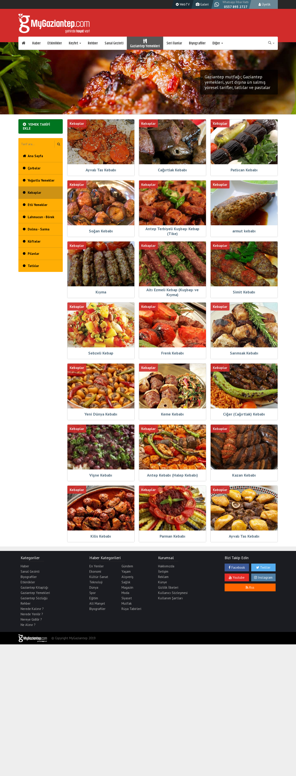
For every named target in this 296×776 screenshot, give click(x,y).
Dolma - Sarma (38, 229)
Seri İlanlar (174, 43)
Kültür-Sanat (98, 577)
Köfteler (34, 241)
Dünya (93, 587)
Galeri (202, 4)
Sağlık (126, 582)
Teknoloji (95, 582)
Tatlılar (33, 266)
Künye (162, 582)
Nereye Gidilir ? (31, 619)
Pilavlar (33, 253)
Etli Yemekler (37, 205)
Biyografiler (197, 43)
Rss (250, 587)
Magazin (127, 587)
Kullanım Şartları (170, 598)
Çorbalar (34, 168)
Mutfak (127, 603)
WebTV (182, 4)
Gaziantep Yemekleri (145, 43)
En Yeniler (96, 566)
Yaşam (126, 571)
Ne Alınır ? (28, 625)
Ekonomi (95, 571)
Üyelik (265, 4)
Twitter (263, 567)
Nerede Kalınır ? (32, 609)
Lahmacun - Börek (41, 217)
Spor (92, 593)
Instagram (263, 577)
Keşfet (75, 43)
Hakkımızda (166, 566)
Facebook (237, 567)
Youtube (237, 577)
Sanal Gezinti (114, 43)
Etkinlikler (54, 43)
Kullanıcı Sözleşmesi (173, 593)
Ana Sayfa (35, 156)
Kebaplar (34, 192)
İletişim (163, 571)
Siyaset (127, 598)
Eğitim (93, 598)
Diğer (217, 43)
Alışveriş (127, 577)
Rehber (93, 43)
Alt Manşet (97, 603)
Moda (125, 593)
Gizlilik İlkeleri (168, 587)
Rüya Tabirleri (131, 609)
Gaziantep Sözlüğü (34, 598)
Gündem (127, 566)
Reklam (163, 577)
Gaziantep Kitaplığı (34, 587)
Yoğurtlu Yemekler (41, 180)
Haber (36, 43)
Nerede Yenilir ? (32, 614)
